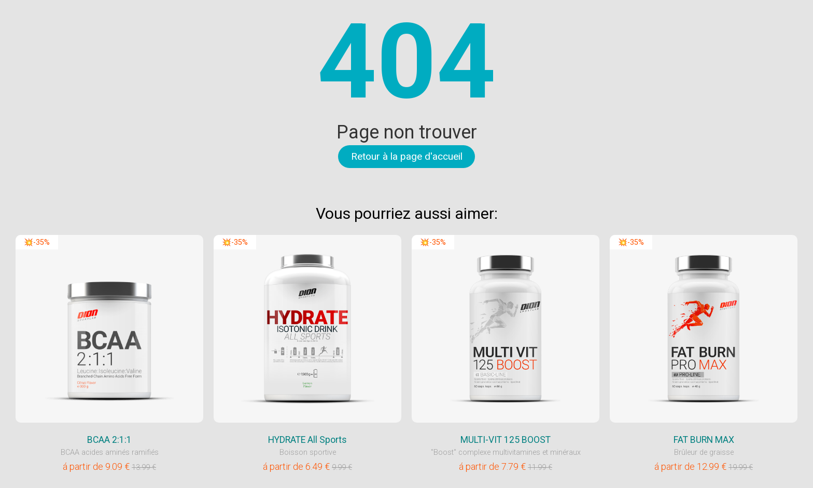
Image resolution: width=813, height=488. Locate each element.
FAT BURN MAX (704, 440)
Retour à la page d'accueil (406, 156)
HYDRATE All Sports (307, 440)
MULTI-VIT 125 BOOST (505, 440)
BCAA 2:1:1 (109, 440)
